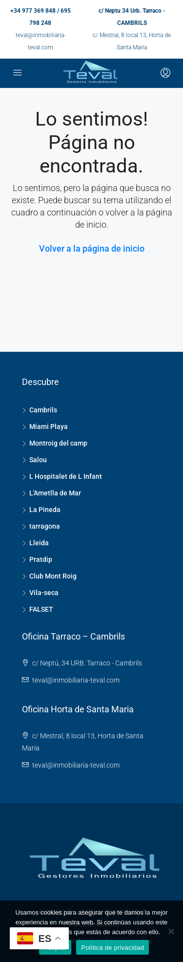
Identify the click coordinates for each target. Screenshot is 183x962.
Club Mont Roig (53, 576)
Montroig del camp (58, 443)
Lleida (39, 543)
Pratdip (40, 559)
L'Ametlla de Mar (55, 493)
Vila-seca (44, 593)
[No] (171, 931)
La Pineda (45, 509)
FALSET (41, 609)
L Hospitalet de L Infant (65, 476)
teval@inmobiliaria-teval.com (76, 680)
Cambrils (43, 410)
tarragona (44, 526)
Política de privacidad (112, 947)
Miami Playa (48, 426)
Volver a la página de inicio (91, 248)
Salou (38, 460)
